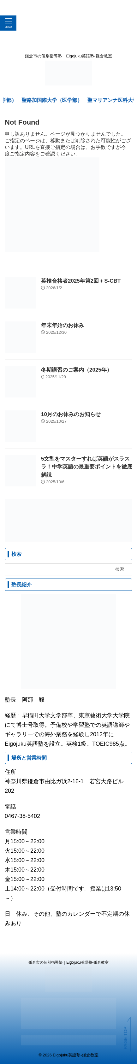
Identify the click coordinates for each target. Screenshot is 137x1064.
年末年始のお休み (62, 325)
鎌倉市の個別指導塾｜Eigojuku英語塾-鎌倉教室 (68, 962)
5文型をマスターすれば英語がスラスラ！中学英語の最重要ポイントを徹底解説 (86, 467)
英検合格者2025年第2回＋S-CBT (81, 281)
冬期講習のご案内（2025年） (76, 370)
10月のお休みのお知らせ (71, 414)
